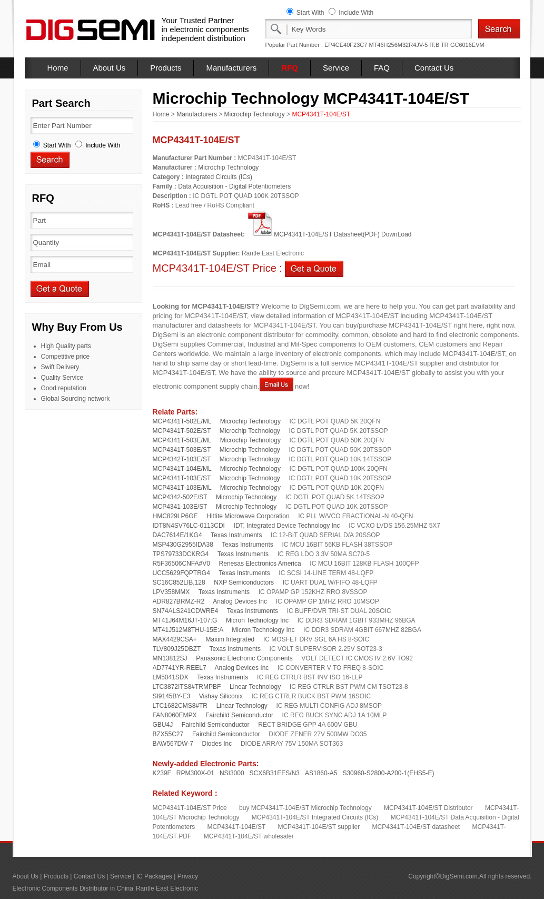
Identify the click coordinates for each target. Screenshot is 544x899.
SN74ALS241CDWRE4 (186, 611)
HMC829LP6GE (175, 516)
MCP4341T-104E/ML (182, 468)
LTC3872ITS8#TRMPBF (187, 686)
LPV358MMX (171, 592)
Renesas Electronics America (260, 563)
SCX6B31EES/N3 (275, 773)
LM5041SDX (171, 677)
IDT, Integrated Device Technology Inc (287, 525)
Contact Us (433, 67)
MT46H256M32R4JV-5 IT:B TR (408, 45)
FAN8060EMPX (175, 715)
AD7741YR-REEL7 (179, 667)
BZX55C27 (168, 734)
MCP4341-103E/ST (180, 506)
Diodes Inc (217, 743)
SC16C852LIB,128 (179, 582)
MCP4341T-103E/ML (182, 487)
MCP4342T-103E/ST (182, 459)
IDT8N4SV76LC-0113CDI (189, 525)
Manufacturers (231, 67)
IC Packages (154, 876)
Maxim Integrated (230, 639)
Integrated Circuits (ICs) (218, 177)
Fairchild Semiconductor (239, 715)
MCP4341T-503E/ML (182, 440)
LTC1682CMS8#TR (180, 705)
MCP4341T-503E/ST (182, 449)
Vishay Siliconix (221, 696)
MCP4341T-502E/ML (182, 421)
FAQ (382, 67)
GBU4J (163, 724)
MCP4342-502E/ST (180, 497)
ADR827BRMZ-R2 (179, 601)
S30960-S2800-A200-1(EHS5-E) (388, 773)
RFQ (289, 67)
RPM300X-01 (195, 773)
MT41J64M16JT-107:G (185, 620)
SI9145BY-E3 (172, 696)
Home (57, 67)
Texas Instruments (236, 535)
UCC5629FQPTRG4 (181, 573)
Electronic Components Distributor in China (73, 888)
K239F (162, 773)
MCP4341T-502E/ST (182, 430)
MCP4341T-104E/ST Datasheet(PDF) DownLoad (328, 234)
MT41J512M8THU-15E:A (188, 630)
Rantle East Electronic (167, 888)
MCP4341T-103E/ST (182, 478)
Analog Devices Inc (240, 601)
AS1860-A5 (321, 773)
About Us (109, 67)
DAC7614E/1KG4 (177, 535)
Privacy (187, 876)
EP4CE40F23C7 (345, 45)
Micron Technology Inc (257, 620)
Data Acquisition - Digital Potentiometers (234, 186)
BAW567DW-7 (173, 743)
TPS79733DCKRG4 (181, 554)
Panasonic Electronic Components (244, 658)
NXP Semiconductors (244, 582)
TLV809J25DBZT (177, 649)
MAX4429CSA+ (175, 639)
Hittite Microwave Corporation (247, 516)
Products (165, 67)
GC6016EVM (467, 45)
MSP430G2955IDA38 (183, 544)
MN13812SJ (170, 658)
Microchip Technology (254, 114)
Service (336, 67)
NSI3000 (232, 773)
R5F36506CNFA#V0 (181, 563)
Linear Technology (255, 686)
